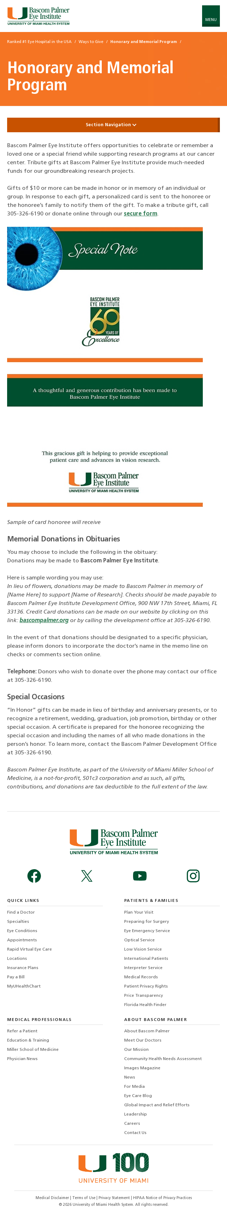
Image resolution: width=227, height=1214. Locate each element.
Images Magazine (142, 1068)
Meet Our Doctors (143, 1040)
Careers (132, 1124)
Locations (17, 959)
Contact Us (135, 1133)
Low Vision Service (143, 949)
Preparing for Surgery (146, 922)
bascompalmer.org (44, 621)
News (129, 1077)
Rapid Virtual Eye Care (29, 949)
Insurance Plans (22, 968)
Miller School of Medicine (33, 1050)
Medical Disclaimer (53, 1198)
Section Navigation (113, 125)
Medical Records (141, 977)
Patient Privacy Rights (146, 986)
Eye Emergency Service (147, 931)
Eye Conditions (22, 931)
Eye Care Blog (138, 1096)
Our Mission (136, 1050)
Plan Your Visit (138, 912)
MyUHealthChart (24, 986)
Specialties (18, 922)
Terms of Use (84, 1198)
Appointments (22, 940)
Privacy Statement (115, 1198)
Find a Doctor (21, 912)
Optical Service (139, 940)
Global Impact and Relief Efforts (157, 1105)
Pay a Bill (16, 977)
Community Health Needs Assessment (163, 1059)
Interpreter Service (143, 968)
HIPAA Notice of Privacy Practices (162, 1198)
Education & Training (28, 1040)
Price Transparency (143, 996)
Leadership (135, 1114)
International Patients (146, 959)
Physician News (22, 1059)
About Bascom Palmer (147, 1031)
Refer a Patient (22, 1031)
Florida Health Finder (145, 1005)
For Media (134, 1087)
